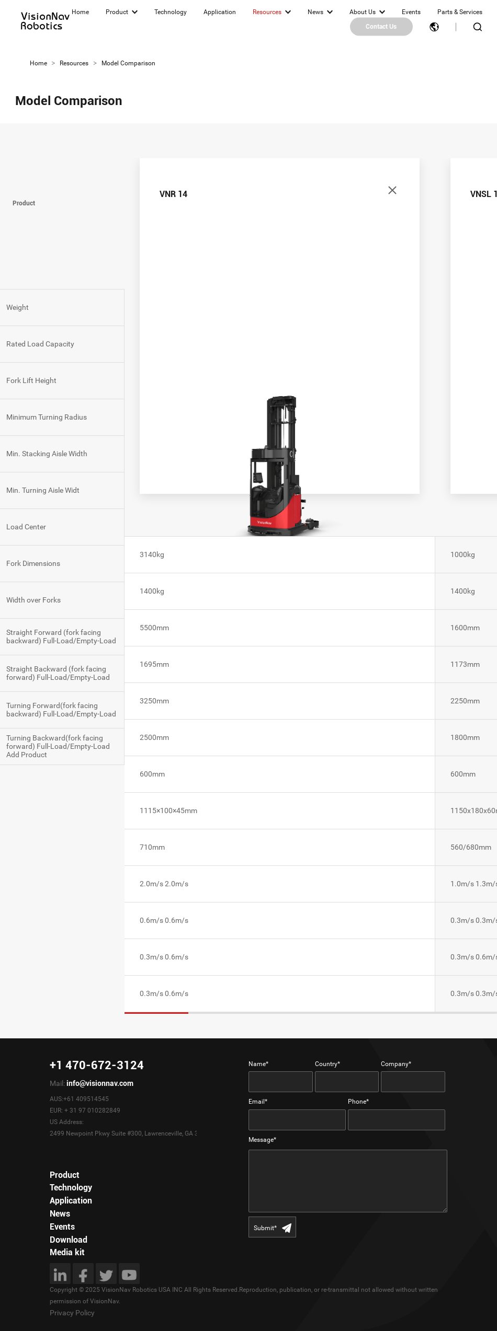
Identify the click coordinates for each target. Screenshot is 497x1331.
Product (117, 12)
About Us (362, 12)
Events (411, 12)
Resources (267, 12)
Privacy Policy (72, 1313)
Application (220, 12)
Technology (170, 12)
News (315, 12)
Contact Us (381, 26)
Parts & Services (459, 12)
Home (80, 12)
